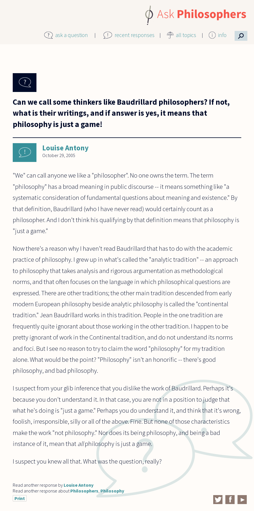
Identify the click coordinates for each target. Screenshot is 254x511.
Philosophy (112, 491)
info (222, 35)
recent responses (134, 35)
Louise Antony (65, 147)
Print (19, 498)
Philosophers (84, 491)
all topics (186, 35)
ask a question (71, 35)
